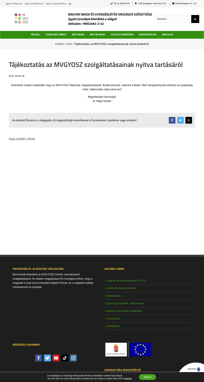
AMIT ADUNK (78, 34)
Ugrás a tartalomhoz (34, 3)
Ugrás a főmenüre (14, 3)
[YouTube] (56, 358)
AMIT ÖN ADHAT (97, 34)
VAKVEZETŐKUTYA (147, 34)
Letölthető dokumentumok (121, 288)
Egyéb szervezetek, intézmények (125, 303)
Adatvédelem (113, 295)
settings (127, 378)
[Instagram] (73, 358)
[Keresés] (195, 19)
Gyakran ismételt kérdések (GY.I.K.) (126, 280)
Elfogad (147, 377)
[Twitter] (47, 358)
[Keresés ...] (172, 19)
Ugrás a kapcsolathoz (56, 3)
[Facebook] (38, 358)
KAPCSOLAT (167, 34)
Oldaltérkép (112, 326)
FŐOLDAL (35, 34)
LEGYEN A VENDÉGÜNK (122, 34)
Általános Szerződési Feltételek (124, 311)
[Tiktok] (64, 358)
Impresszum (113, 318)
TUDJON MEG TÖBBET (55, 34)
